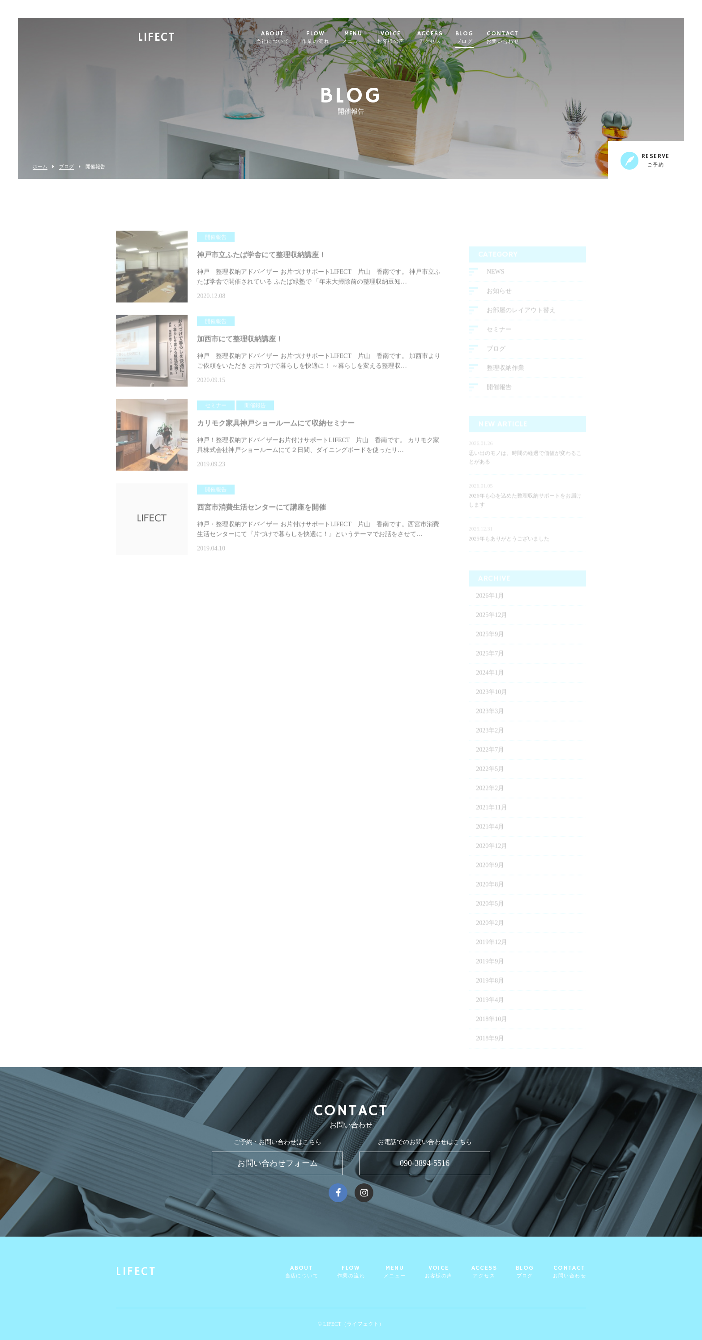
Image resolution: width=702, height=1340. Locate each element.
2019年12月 (491, 952)
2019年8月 (490, 990)
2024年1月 (490, 682)
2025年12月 (491, 625)
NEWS (496, 281)
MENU (375, 37)
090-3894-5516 (424, 1163)
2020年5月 (490, 913)
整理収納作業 (505, 378)
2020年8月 (490, 894)
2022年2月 (490, 798)
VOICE (412, 37)
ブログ (66, 166)
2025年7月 (490, 663)
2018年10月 (491, 1029)
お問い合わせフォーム (277, 1163)
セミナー (499, 339)
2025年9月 (490, 644)
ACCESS (451, 37)
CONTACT (524, 37)
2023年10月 (491, 702)
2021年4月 (490, 836)
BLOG (486, 37)
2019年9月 (490, 971)
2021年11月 (491, 817)
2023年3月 (490, 721)
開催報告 (499, 397)
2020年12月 (491, 856)
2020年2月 (490, 933)
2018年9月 (490, 1048)
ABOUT (294, 37)
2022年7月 (490, 759)
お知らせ (499, 301)
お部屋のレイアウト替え (521, 320)
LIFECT (177, 38)
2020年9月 (490, 875)
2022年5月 (490, 779)
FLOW (337, 37)
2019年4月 (490, 1010)
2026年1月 (490, 605)
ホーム (40, 166)
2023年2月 (490, 740)
